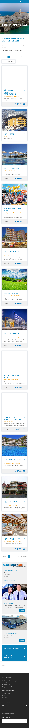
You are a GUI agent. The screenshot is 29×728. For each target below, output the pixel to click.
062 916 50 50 (9, 578)
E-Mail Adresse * (6, 717)
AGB (2, 667)
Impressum (4, 669)
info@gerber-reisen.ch (9, 580)
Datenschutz (4, 670)
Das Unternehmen (5, 664)
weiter (22, 610)
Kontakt (3, 665)
